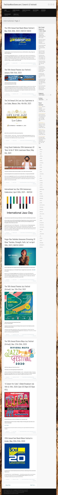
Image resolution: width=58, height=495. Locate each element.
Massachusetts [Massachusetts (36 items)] (42, 189)
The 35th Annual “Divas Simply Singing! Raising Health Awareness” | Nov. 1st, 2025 (42, 35)
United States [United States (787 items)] (42, 233)
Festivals (6, 64)
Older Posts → (33, 485)
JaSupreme (7, 63)
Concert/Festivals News (29, 63)
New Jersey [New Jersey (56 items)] (41, 207)
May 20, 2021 (15, 140)
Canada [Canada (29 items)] (41, 158)
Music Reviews (36, 11)
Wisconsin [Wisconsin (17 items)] (41, 247)
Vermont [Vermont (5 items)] (41, 238)
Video (5, 233)
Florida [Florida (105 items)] (41, 164)
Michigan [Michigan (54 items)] (41, 193)
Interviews (43, 11)
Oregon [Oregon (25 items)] (41, 220)
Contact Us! (16, 15)
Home (7, 11)
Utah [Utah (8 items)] (40, 235)
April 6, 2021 (15, 279)
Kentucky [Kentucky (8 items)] (41, 180)
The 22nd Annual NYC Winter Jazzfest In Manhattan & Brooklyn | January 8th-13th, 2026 (42, 69)
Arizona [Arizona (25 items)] (41, 151)
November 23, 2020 (16, 377)
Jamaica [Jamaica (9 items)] (41, 178)
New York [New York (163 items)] (41, 211)
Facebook (49, 4)
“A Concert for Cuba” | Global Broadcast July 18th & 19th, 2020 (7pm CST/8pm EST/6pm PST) (20, 386)
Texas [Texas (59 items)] (40, 231)
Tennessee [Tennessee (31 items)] (41, 229)
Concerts (34, 63)
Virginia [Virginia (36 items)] (41, 240)
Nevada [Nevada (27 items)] (41, 202)
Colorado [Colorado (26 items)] (41, 160)
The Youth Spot (7, 15)
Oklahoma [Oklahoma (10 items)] (41, 218)
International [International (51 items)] (42, 173)
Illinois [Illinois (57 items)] (41, 169)
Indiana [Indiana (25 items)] (41, 171)
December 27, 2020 (16, 334)
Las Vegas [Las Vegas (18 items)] (41, 182)
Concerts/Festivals (26, 11)
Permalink (34, 64)
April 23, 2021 (15, 232)
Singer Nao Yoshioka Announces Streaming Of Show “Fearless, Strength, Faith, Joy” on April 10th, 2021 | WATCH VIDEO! (20, 242)
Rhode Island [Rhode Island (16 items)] (42, 224)
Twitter (51, 4)
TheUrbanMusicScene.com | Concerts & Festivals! (20, 4)
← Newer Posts (8, 485)
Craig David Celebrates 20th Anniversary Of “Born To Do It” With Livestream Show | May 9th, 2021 (19, 150)
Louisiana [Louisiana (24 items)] (41, 184)
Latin (35, 431)
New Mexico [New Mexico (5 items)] (41, 209)
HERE (34, 269)
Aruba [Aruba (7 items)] (41, 153)
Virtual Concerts (32, 182)
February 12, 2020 (15, 479)
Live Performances (7, 432)
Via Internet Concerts (15, 335)
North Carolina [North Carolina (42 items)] (42, 213)
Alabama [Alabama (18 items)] (41, 149)
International (32, 279)
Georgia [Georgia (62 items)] (41, 167)
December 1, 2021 (15, 93)
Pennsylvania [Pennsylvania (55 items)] (42, 222)
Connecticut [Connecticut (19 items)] (41, 162)
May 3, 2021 (14, 182)
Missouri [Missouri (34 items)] (41, 200)
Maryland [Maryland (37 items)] (41, 187)
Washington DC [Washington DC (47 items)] (42, 244)
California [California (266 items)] (41, 156)
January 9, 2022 (15, 63)
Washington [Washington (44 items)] (41, 242)
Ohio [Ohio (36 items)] (40, 215)
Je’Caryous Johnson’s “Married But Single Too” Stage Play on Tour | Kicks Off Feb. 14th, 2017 (42, 81)
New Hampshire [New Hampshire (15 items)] (42, 204)
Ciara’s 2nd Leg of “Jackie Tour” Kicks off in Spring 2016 (42, 52)
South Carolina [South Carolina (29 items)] (42, 227)
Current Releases (16, 11)
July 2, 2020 (14, 431)
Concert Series (23, 63)
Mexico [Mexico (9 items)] (41, 191)
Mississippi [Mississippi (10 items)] (41, 198)
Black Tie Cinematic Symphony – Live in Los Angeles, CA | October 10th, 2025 (42, 109)
